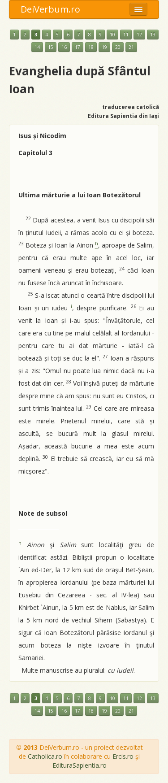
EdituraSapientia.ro (79, 765)
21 (131, 47)
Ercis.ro (123, 756)
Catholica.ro (45, 756)
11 (126, 34)
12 (139, 34)
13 (152, 34)
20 (118, 47)
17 (77, 47)
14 (37, 47)
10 (112, 34)
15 (50, 47)
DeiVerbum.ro (50, 9)
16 (64, 47)
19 (104, 47)
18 (91, 47)
